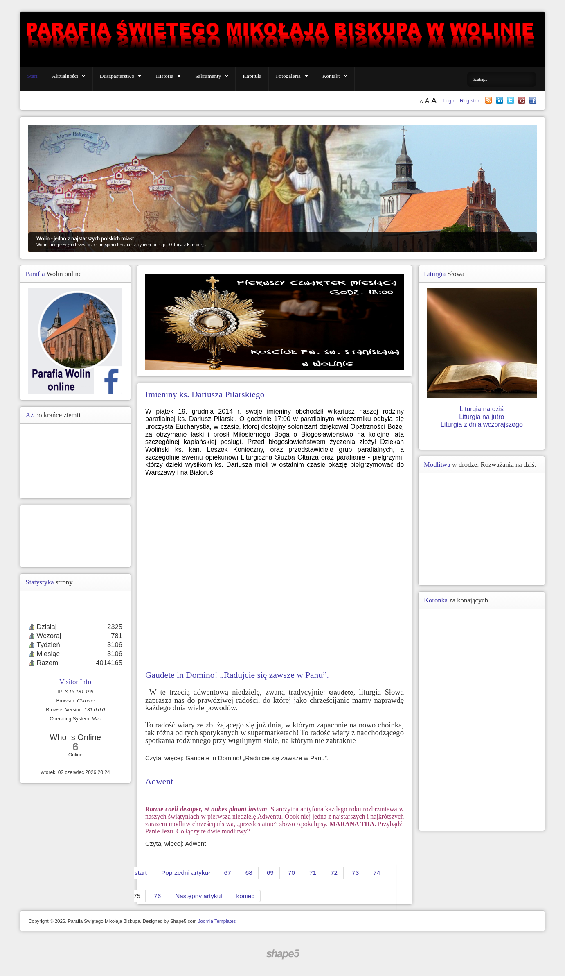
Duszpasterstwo (117, 76)
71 (312, 872)
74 (376, 872)
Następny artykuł (198, 895)
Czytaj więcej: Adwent (175, 843)
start (141, 872)
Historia (164, 76)
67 (227, 872)
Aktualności (65, 76)
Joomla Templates (217, 921)
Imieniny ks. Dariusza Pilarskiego (204, 394)
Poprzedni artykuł (185, 872)
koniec (245, 895)
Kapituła (252, 76)
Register (469, 100)
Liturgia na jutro (481, 416)
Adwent (159, 781)
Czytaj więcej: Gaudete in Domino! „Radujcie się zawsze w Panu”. (237, 757)
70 (291, 872)
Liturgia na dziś (481, 408)
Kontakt (331, 76)
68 (248, 872)
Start (32, 76)
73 (355, 872)
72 (334, 872)
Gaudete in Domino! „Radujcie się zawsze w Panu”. (237, 675)
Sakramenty (208, 76)
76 (157, 895)
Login (450, 100)
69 (270, 872)
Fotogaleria (288, 76)
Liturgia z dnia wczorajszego (482, 424)
